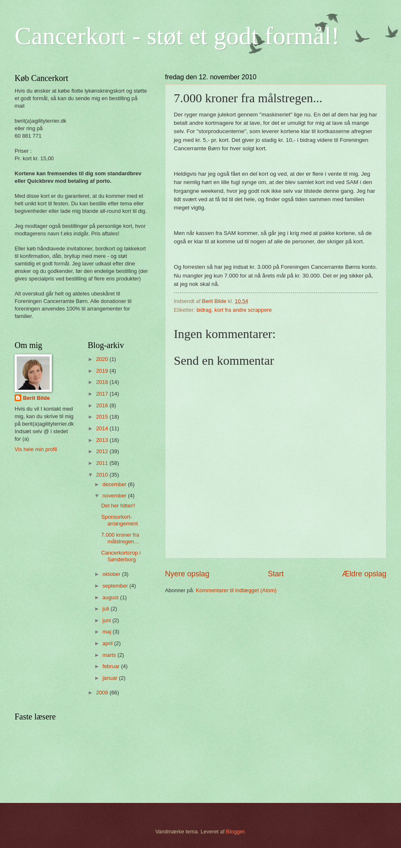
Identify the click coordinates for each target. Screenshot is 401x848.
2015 (102, 417)
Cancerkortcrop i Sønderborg (120, 556)
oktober (112, 574)
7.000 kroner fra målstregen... (120, 538)
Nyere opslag (187, 574)
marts (109, 655)
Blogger (235, 831)
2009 (102, 692)
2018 (102, 382)
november (115, 495)
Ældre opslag (364, 574)
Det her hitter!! (118, 505)
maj (107, 631)
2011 (102, 463)
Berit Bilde (36, 398)
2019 (102, 371)
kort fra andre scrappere (243, 310)
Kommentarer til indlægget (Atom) (236, 590)
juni (107, 620)
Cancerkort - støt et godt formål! (177, 36)
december (115, 484)
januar (110, 678)
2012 (102, 451)
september (115, 586)
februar (111, 666)
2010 (102, 475)
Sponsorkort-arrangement (119, 520)
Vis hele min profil (36, 449)
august (111, 597)
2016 (102, 405)
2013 (102, 440)
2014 (102, 428)
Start (276, 574)
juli (106, 609)
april (108, 643)
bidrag (203, 310)
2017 (102, 394)
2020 (102, 359)
